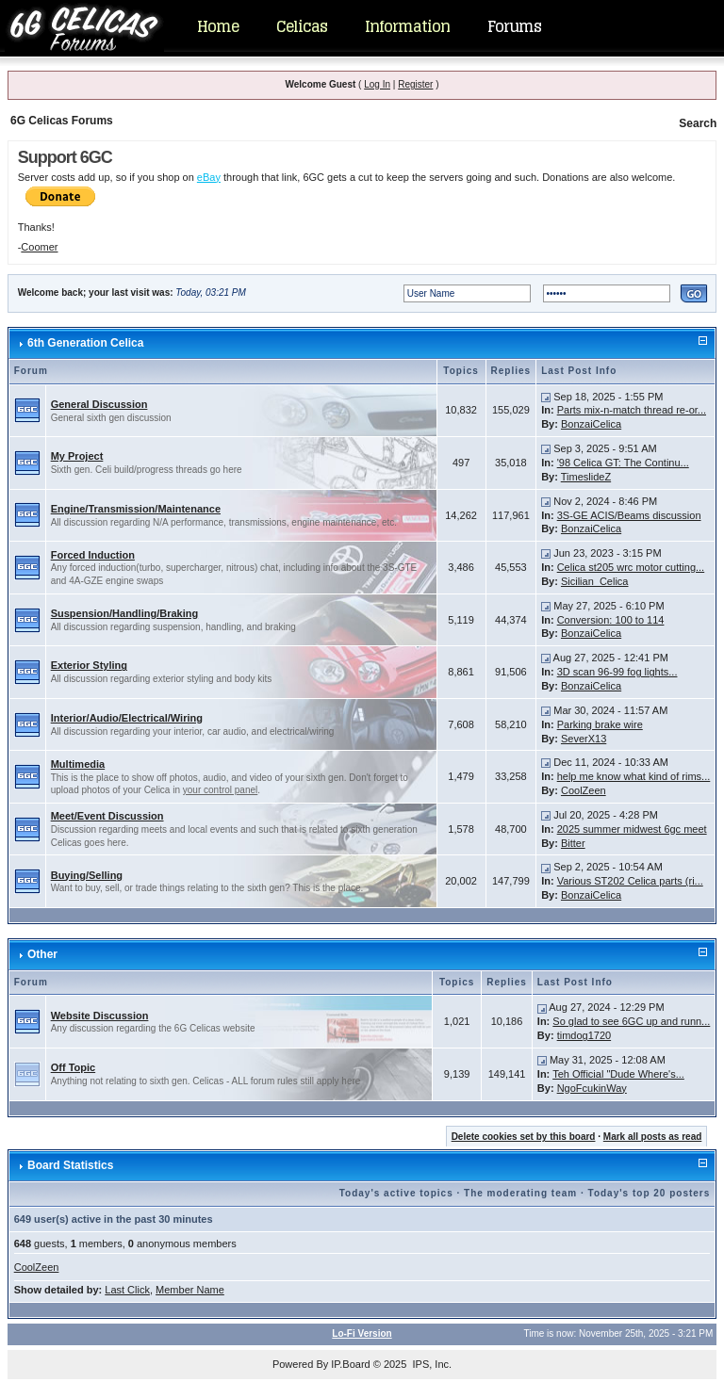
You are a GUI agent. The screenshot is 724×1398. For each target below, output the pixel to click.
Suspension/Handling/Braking (124, 613)
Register (415, 84)
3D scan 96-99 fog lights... (617, 671)
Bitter (573, 843)
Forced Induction (93, 555)
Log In (377, 84)
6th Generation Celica (85, 343)
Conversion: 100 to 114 (611, 620)
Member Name (190, 1289)
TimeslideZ (586, 476)
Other (42, 954)
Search (697, 123)
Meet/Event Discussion (107, 815)
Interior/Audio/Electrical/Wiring (127, 717)
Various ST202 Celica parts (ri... (630, 880)
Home (218, 26)
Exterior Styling (89, 665)
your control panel (220, 790)
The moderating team (520, 1193)
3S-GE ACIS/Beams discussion (629, 515)
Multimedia (78, 764)
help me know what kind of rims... (634, 776)
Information (407, 26)
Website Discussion (100, 1015)
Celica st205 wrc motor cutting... (631, 567)
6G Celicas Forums (61, 120)
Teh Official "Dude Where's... (618, 1074)
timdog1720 (584, 1035)
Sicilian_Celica (595, 581)
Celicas (301, 26)
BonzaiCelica (591, 424)
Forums (514, 26)
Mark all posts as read (652, 1136)
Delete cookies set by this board (524, 1136)
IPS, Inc (430, 1364)
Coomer (39, 246)
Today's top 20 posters (649, 1193)
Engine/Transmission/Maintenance (136, 508)
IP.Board (350, 1364)
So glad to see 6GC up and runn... (631, 1021)
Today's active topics (396, 1193)
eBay (209, 177)
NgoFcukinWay (592, 1088)
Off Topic (73, 1067)
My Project (77, 456)
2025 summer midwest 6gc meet (632, 829)
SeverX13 (583, 738)
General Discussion (99, 404)
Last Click (127, 1289)
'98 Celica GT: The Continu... (623, 462)
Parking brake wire (600, 724)
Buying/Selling (87, 875)
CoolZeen (583, 790)
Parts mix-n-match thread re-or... (631, 409)
